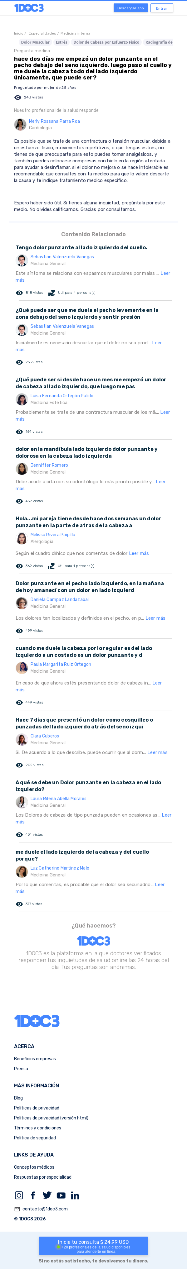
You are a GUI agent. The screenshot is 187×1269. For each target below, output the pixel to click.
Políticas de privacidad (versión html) (51, 1118)
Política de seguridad (35, 1138)
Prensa (21, 1068)
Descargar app (130, 8)
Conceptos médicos (34, 1167)
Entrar (161, 8)
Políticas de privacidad (36, 1108)
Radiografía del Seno (164, 42)
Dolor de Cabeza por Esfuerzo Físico (106, 42)
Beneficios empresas (35, 1058)
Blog (18, 1098)
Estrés (61, 42)
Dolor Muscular (35, 42)
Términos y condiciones (37, 1128)
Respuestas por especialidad (42, 1177)
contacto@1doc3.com (41, 1209)
